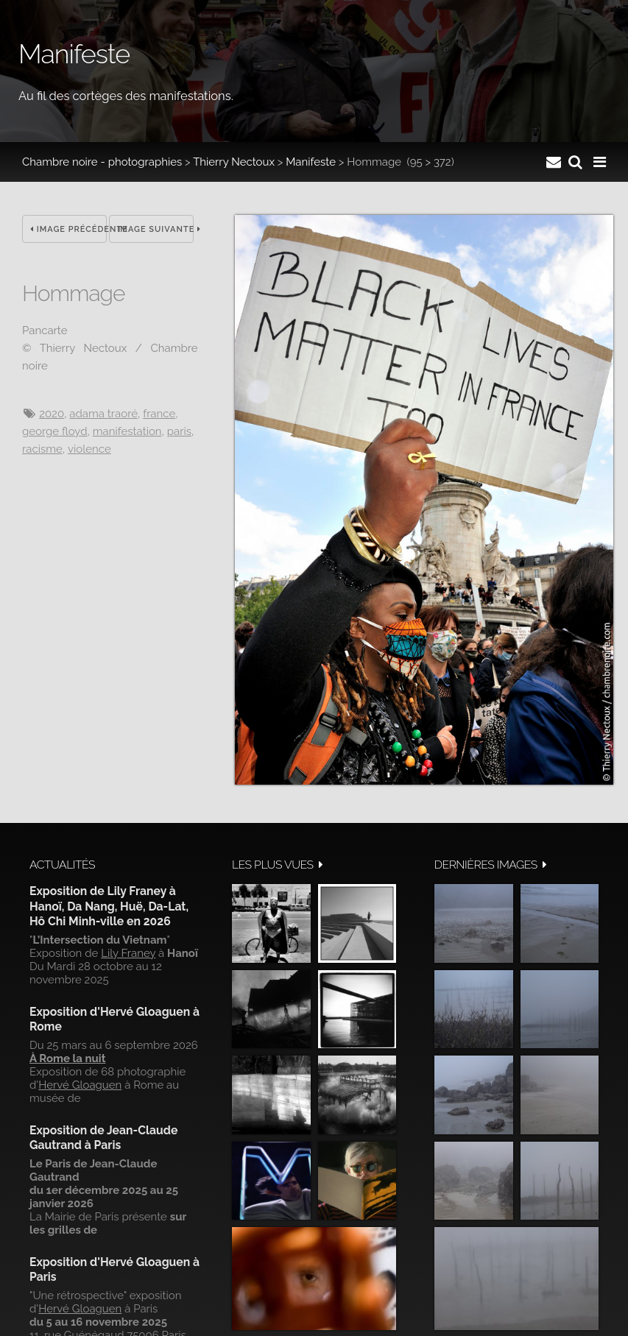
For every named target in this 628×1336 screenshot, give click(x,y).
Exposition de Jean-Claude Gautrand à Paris (103, 1137)
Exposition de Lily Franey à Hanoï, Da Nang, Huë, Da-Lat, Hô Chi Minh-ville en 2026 (108, 906)
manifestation (127, 431)
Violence (89, 449)
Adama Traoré (103, 413)
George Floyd (55, 431)
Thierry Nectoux (234, 162)
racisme (42, 449)
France (159, 413)
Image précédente (68, 229)
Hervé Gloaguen (79, 1085)
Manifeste (311, 162)
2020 (51, 413)
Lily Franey (128, 953)
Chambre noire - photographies (102, 162)
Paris (179, 431)
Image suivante (155, 229)
